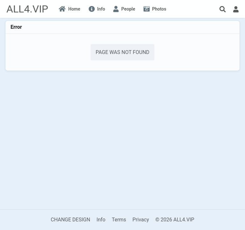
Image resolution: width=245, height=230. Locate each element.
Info (101, 220)
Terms (119, 220)
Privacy (140, 220)
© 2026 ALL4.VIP (174, 220)
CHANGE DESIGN (70, 220)
